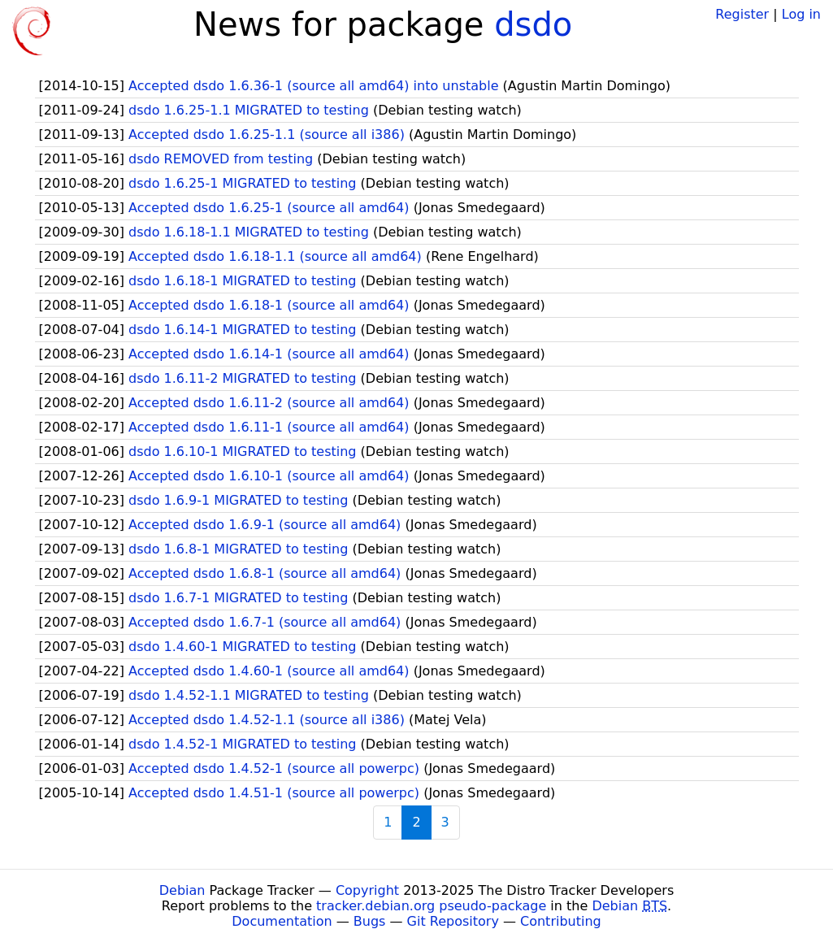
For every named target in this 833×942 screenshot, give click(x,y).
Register (742, 14)
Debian (182, 890)
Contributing (560, 921)
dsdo (533, 24)
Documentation (282, 921)
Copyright (367, 890)
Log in (801, 14)
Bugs (370, 921)
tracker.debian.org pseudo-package (431, 906)
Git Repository (453, 921)
